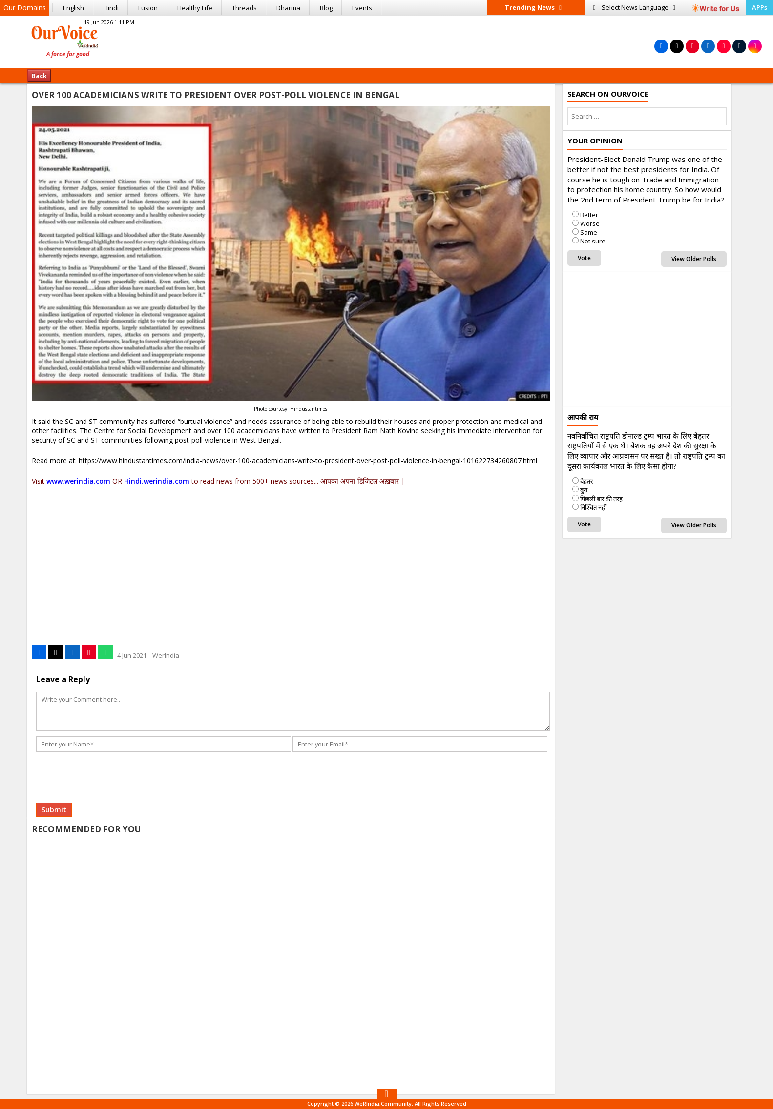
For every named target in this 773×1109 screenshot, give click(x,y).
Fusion (148, 7)
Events (362, 7)
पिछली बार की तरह (601, 498)
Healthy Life (194, 7)
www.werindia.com (78, 480)
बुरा (583, 489)
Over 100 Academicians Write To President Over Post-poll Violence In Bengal (215, 95)
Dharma (288, 7)
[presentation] (111, 765)
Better (589, 214)
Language (634, 7)
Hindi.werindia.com (156, 480)
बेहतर (586, 481)
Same (588, 232)
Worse (590, 223)
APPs (759, 7)
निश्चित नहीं (593, 507)
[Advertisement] (386, 40)
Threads (244, 7)
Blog (326, 7)
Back (39, 75)
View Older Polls (693, 259)
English (73, 7)
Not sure (593, 241)
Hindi (111, 7)
